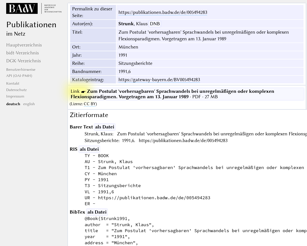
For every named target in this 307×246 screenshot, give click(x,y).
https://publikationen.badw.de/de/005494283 (162, 12)
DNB (155, 23)
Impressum (15, 96)
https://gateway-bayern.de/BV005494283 (159, 79)
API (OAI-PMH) (19, 76)
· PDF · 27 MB (172, 93)
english (29, 104)
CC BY (90, 103)
